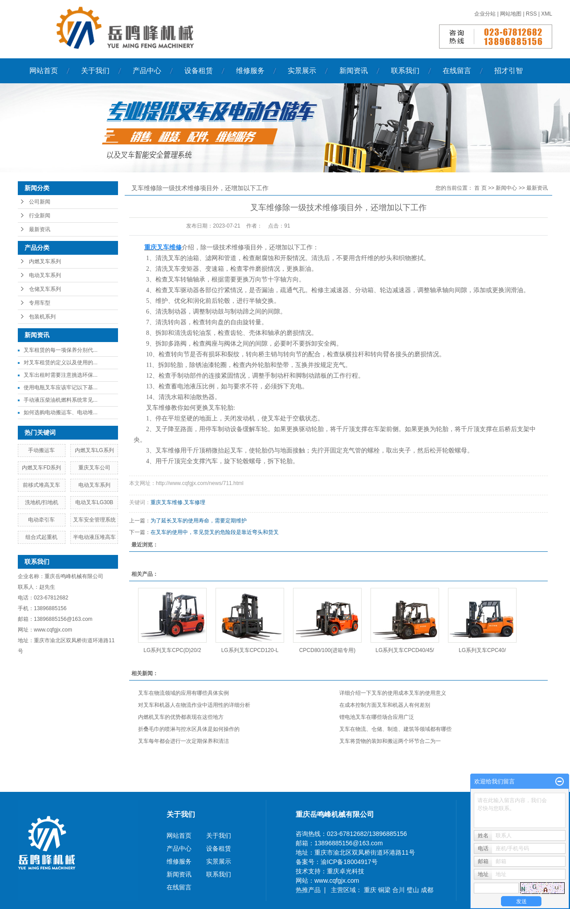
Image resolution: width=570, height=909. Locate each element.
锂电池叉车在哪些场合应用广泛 (376, 717)
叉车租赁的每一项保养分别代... (61, 350)
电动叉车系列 (45, 275)
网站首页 (43, 70)
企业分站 (485, 14)
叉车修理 (194, 502)
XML (546, 14)
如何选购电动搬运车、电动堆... (61, 412)
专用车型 (39, 303)
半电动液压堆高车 (94, 537)
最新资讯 (39, 229)
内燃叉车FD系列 (41, 468)
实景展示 (302, 70)
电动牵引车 (41, 520)
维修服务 (250, 70)
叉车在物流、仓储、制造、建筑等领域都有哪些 (395, 729)
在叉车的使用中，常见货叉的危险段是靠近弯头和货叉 (215, 532)
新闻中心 (506, 188)
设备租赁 (198, 70)
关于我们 (95, 70)
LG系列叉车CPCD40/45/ (404, 650)
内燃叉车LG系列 (94, 450)
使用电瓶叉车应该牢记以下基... (61, 387)
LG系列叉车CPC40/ (482, 650)
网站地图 (511, 14)
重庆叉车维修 (167, 502)
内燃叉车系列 (45, 261)
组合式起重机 (41, 537)
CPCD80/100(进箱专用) (327, 650)
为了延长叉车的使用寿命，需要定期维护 (199, 521)
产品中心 (147, 70)
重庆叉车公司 (94, 468)
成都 (427, 889)
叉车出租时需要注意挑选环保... (61, 375)
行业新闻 (39, 215)
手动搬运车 (41, 450)
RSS (531, 14)
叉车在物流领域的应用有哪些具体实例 (183, 693)
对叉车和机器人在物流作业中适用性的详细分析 (194, 705)
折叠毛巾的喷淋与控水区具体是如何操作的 (189, 729)
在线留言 (457, 70)
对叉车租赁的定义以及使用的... (61, 362)
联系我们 (405, 70)
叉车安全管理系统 (94, 520)
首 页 (480, 188)
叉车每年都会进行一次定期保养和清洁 (183, 741)
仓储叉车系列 (45, 289)
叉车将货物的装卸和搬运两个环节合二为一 (390, 741)
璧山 (414, 889)
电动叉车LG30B (94, 502)
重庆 (371, 889)
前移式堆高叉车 (41, 485)
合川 (399, 889)
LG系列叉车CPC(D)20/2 (172, 650)
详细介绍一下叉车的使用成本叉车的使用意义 (392, 693)
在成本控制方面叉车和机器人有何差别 (384, 705)
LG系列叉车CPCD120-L (250, 650)
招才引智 (508, 70)
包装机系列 (42, 317)
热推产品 (308, 889)
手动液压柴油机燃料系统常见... (61, 400)
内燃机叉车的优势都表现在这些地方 (181, 717)
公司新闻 (39, 202)
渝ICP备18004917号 (349, 861)
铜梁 (385, 889)
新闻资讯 (353, 70)
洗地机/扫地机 (41, 502)
